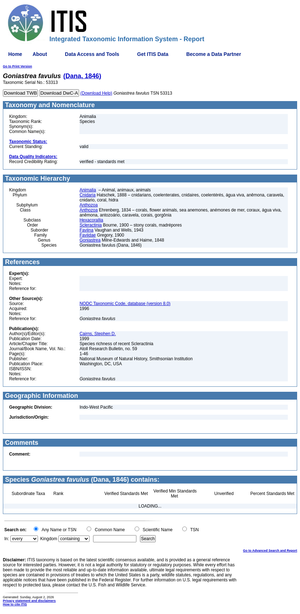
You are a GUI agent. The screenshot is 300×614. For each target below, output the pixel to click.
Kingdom (48, 538)
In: (6, 538)
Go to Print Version (17, 66)
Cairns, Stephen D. (97, 333)
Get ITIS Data (152, 54)
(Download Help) (96, 93)
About (40, 54)
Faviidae (87, 235)
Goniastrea (90, 240)
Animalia (87, 189)
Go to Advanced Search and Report (270, 550)
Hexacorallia (91, 220)
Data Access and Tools (92, 54)
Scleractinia (90, 225)
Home (15, 54)
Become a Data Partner (213, 54)
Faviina (86, 230)
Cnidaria (87, 194)
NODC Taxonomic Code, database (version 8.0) (124, 303)
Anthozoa (88, 205)
